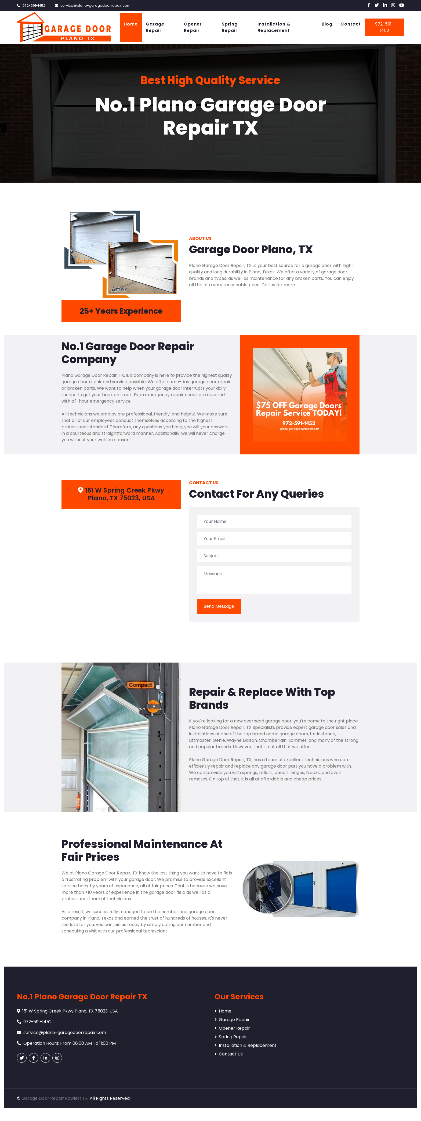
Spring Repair (230, 27)
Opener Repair (193, 27)
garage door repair (81, 382)
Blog (327, 24)
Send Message (219, 606)
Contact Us (229, 1054)
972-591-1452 (384, 27)
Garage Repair (155, 27)
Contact (350, 24)
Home (131, 24)
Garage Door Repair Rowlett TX (54, 1098)
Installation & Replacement (274, 27)
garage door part (279, 766)
